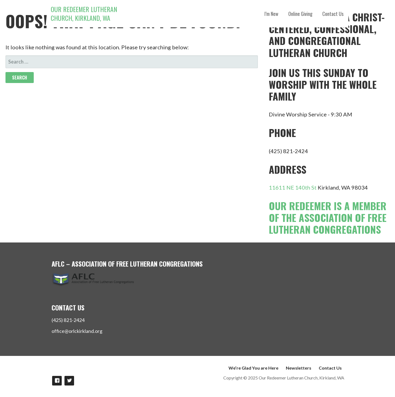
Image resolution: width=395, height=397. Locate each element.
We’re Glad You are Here (253, 367)
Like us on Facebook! (57, 380)
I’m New (271, 13)
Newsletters (298, 367)
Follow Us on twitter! (69, 380)
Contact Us (332, 13)
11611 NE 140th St (293, 187)
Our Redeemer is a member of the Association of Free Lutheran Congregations (327, 217)
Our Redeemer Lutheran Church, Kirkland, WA (84, 13)
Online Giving (300, 13)
